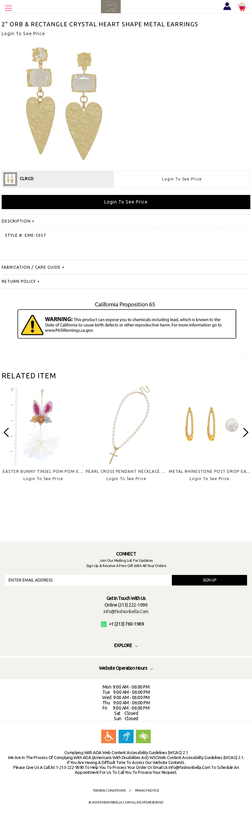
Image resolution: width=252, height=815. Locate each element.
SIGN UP (209, 580)
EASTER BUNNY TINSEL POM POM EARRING (49, 471)
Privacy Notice (147, 790)
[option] (43, 438)
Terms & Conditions (109, 790)
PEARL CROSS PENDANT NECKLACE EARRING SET (138, 471)
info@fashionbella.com (126, 611)
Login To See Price (182, 179)
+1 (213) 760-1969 (122, 624)
